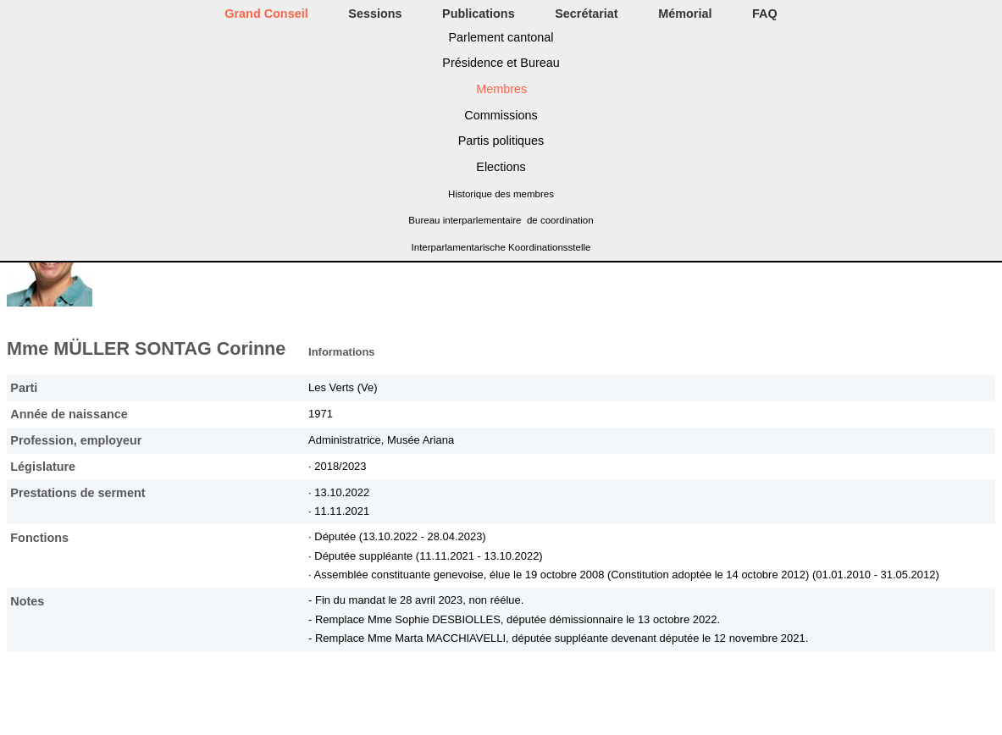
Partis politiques (501, 140)
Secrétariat (586, 13)
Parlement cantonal (501, 37)
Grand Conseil (265, 13)
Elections (500, 167)
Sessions (374, 13)
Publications (478, 13)
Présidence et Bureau (500, 62)
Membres (501, 89)
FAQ (765, 13)
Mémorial (684, 13)
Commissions (500, 115)
